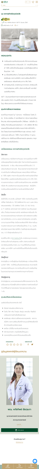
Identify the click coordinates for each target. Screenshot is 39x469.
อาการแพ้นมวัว (16, 241)
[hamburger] (37, 2)
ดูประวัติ (19, 424)
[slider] (14, 344)
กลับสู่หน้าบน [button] (34, 466)
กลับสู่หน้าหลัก (6, 9)
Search (36, 5)
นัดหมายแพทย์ (19, 430)
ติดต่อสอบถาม (19, 442)
